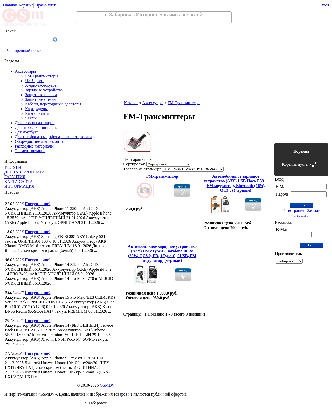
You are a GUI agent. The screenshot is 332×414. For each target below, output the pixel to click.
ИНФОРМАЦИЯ (19, 186)
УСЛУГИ (12, 167)
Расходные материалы (34, 146)
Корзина (26, 5)
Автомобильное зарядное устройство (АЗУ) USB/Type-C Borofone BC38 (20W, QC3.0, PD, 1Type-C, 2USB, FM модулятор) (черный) (162, 253)
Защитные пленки (41, 94)
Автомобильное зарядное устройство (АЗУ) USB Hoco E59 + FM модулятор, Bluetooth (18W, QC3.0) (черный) (235, 183)
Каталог (131, 103)
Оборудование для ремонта (39, 141)
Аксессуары (25, 71)
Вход (324, 5)
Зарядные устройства (44, 90)
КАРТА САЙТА (18, 181)
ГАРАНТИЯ (14, 177)
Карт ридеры (36, 108)
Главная (10, 5)
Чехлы (31, 118)
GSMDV (107, 385)
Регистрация (293, 210)
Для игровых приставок (36, 127)
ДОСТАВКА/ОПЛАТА (24, 172)
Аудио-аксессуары (41, 85)
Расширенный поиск (23, 50)
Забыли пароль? (307, 212)
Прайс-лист (45, 5)
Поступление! (37, 204)
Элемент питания (30, 151)
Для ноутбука (26, 132)
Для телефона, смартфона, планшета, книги (53, 137)
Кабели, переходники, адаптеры (53, 104)
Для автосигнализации (34, 123)
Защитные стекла (40, 99)
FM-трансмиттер (162, 176)
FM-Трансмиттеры (41, 76)
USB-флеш (34, 80)
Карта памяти (37, 113)
